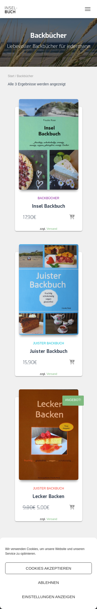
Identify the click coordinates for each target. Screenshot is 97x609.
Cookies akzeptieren (48, 568)
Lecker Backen (48, 496)
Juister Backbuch (48, 343)
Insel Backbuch (48, 206)
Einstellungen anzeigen (48, 597)
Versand (52, 228)
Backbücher (48, 198)
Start (11, 76)
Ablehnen (48, 582)
